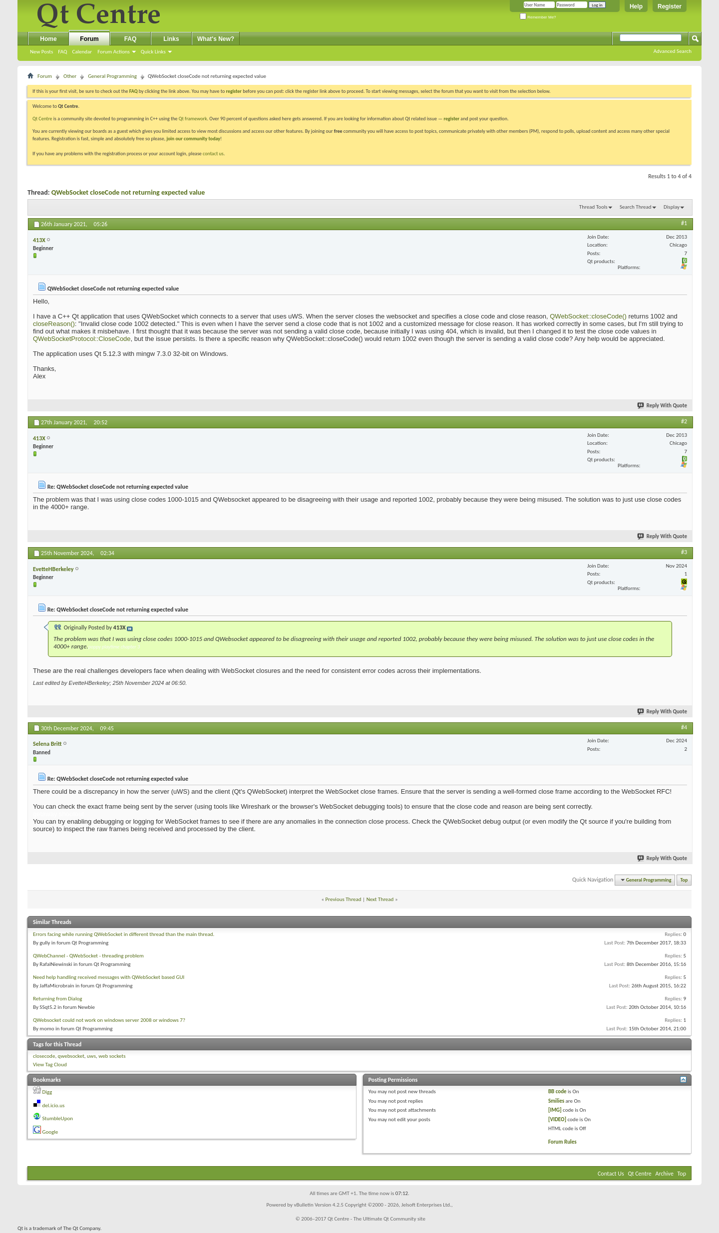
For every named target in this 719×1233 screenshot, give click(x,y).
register (451, 118)
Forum (89, 38)
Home (48, 38)
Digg (47, 1092)
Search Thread (636, 207)
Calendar (82, 51)
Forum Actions (113, 51)
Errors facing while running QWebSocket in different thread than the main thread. (123, 934)
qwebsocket (71, 1056)
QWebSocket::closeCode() (587, 316)
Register (670, 6)
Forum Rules (562, 1142)
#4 (684, 727)
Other (69, 76)
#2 (684, 421)
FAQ (62, 51)
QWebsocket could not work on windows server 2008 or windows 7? (109, 1020)
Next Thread (380, 899)
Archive (665, 1173)
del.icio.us (53, 1105)
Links (171, 38)
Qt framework (193, 118)
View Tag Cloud (50, 1064)
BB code (557, 1091)
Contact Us (611, 1173)
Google (50, 1132)
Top (684, 880)
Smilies (556, 1101)
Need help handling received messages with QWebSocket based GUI (108, 977)
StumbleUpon (57, 1118)
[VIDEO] (557, 1119)
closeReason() (54, 323)
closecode (44, 1056)
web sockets (111, 1056)
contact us (213, 153)
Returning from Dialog (57, 998)
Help (636, 6)
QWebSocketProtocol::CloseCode (82, 338)
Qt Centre (42, 118)
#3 (684, 552)
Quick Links (153, 51)
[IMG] (555, 1110)
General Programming (112, 76)
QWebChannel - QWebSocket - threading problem (88, 955)
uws (91, 1056)
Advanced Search (673, 51)
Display (672, 207)
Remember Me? (538, 17)
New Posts (41, 51)
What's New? (215, 38)
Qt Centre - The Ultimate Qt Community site (376, 1219)
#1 (684, 223)
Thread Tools (593, 207)
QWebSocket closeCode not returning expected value (128, 192)
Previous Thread (343, 899)
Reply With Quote (662, 405)
